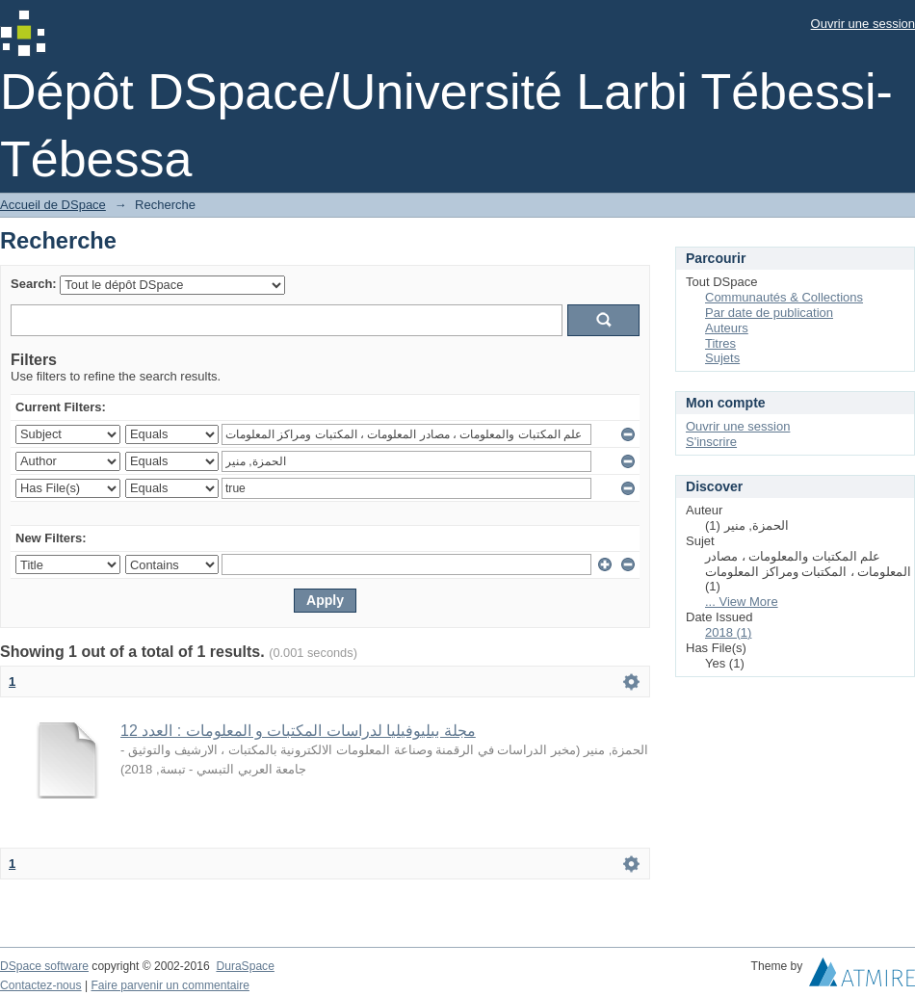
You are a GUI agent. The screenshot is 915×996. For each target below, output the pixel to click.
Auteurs (726, 328)
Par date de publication (769, 312)
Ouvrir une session (863, 23)
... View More (741, 601)
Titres (720, 343)
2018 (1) (728, 632)
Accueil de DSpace (53, 204)
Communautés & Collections (784, 297)
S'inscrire (711, 441)
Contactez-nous (41, 985)
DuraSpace (245, 966)
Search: (34, 283)
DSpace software (44, 966)
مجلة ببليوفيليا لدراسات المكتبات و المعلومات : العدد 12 (298, 730)
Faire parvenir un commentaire (169, 985)
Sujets (722, 358)
